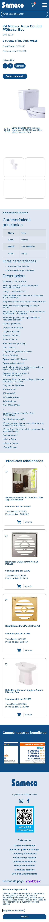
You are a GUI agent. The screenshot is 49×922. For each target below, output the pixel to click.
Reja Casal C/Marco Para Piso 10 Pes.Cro (21, 562)
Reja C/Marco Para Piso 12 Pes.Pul (22, 625)
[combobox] (24, 14)
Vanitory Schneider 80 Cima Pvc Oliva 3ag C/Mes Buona (24, 498)
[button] (2, 750)
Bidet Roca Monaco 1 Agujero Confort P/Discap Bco (24, 691)
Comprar (19, 66)
